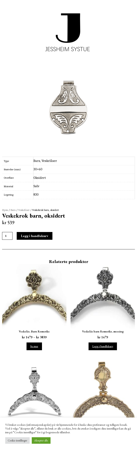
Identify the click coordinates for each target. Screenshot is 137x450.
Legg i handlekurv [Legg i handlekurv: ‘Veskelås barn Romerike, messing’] (102, 346)
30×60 (37, 169)
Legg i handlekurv (34, 235)
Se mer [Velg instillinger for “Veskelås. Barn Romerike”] (34, 346)
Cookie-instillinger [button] (17, 440)
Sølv (36, 186)
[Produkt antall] (7, 236)
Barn (13, 210)
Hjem (5, 210)
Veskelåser (24, 210)
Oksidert (39, 178)
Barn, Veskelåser (45, 161)
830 (36, 194)
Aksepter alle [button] (41, 440)
